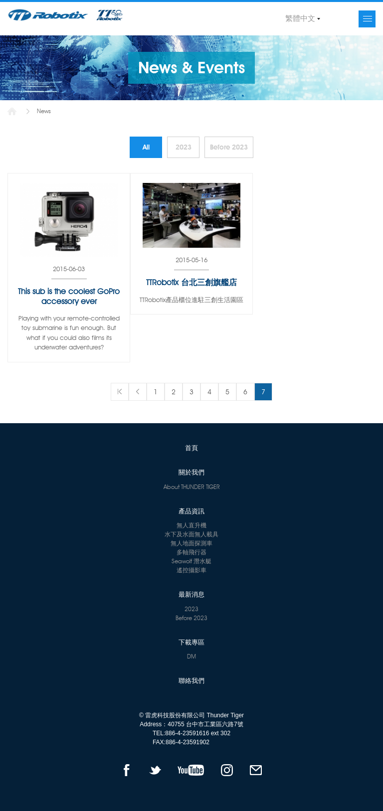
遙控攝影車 (191, 570)
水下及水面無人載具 (191, 534)
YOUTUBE (191, 770)
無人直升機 (191, 525)
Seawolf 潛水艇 (191, 561)
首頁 (11, 111)
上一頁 (138, 392)
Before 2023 (229, 147)
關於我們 (191, 472)
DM (191, 656)
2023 (184, 147)
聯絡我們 (191, 680)
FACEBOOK (126, 770)
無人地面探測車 (191, 543)
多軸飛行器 (191, 552)
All (146, 147)
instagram (226, 770)
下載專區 (191, 642)
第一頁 (120, 392)
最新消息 (191, 594)
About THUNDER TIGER (192, 486)
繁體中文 (300, 18)
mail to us (256, 770)
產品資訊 (191, 511)
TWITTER (155, 770)
